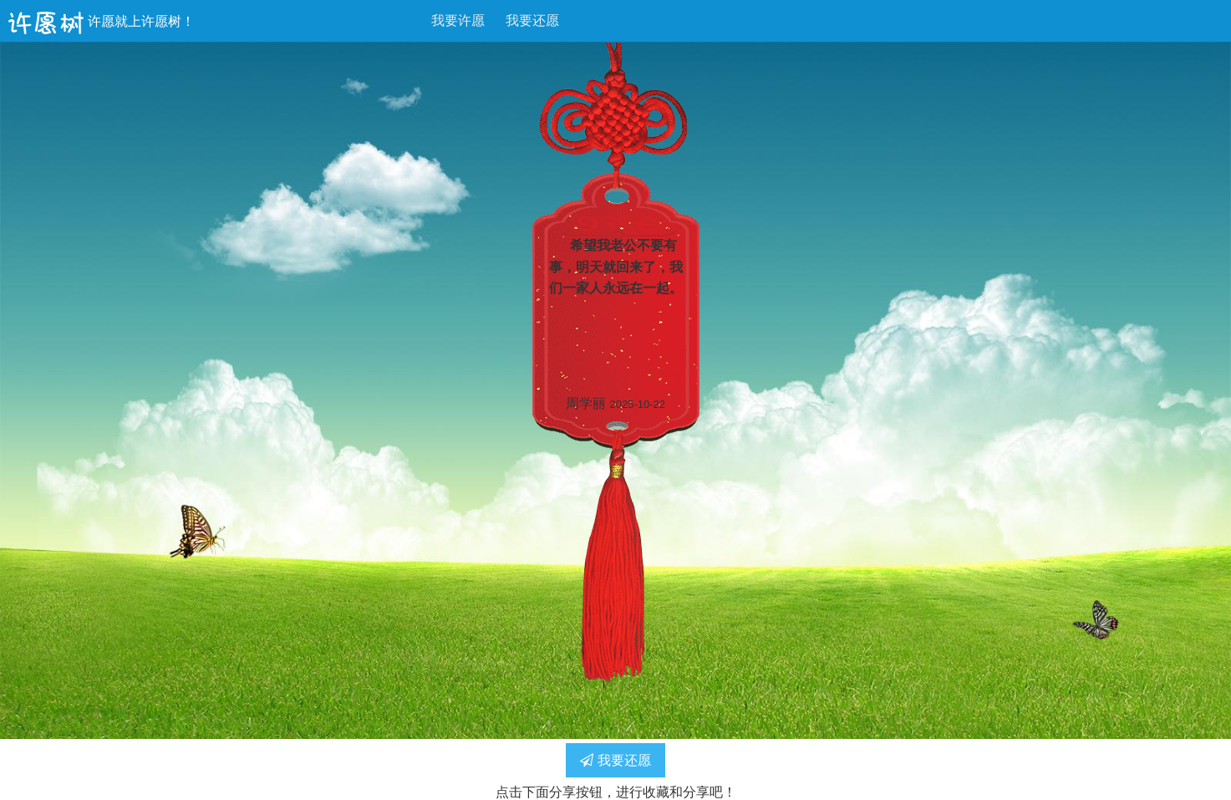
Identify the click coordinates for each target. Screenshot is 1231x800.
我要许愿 (458, 20)
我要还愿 (532, 20)
